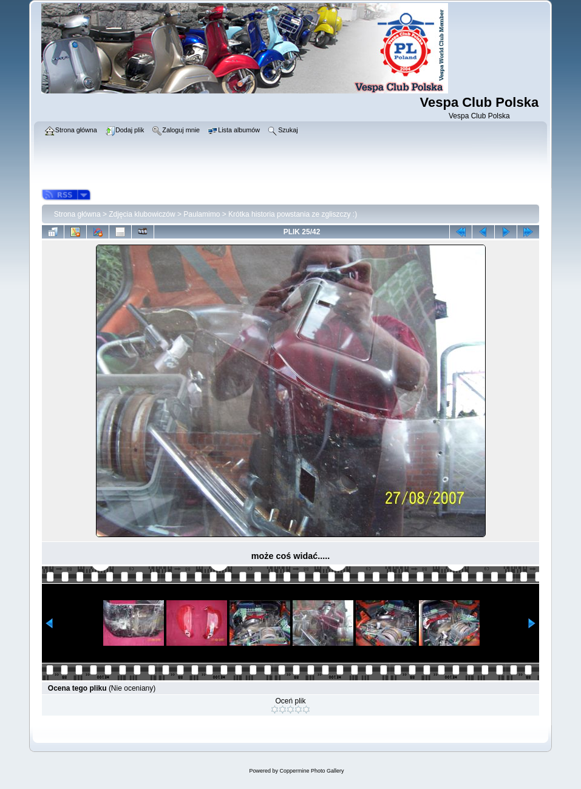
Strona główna (77, 214)
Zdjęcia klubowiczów (142, 214)
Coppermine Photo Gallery (311, 771)
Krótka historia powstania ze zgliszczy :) (292, 214)
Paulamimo (201, 214)
